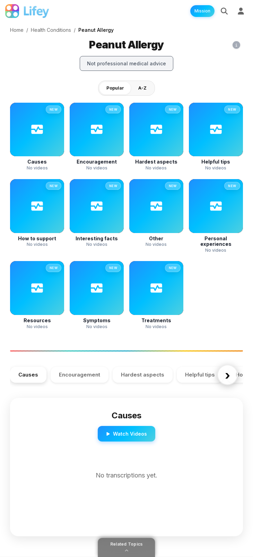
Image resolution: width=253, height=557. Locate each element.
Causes (28, 374)
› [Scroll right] (227, 375)
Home (17, 30)
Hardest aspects (142, 374)
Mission (202, 10)
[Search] (224, 11)
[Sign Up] (241, 11)
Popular (115, 88)
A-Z (142, 88)
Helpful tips (200, 374)
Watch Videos (126, 434)
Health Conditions (51, 30)
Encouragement (79, 374)
